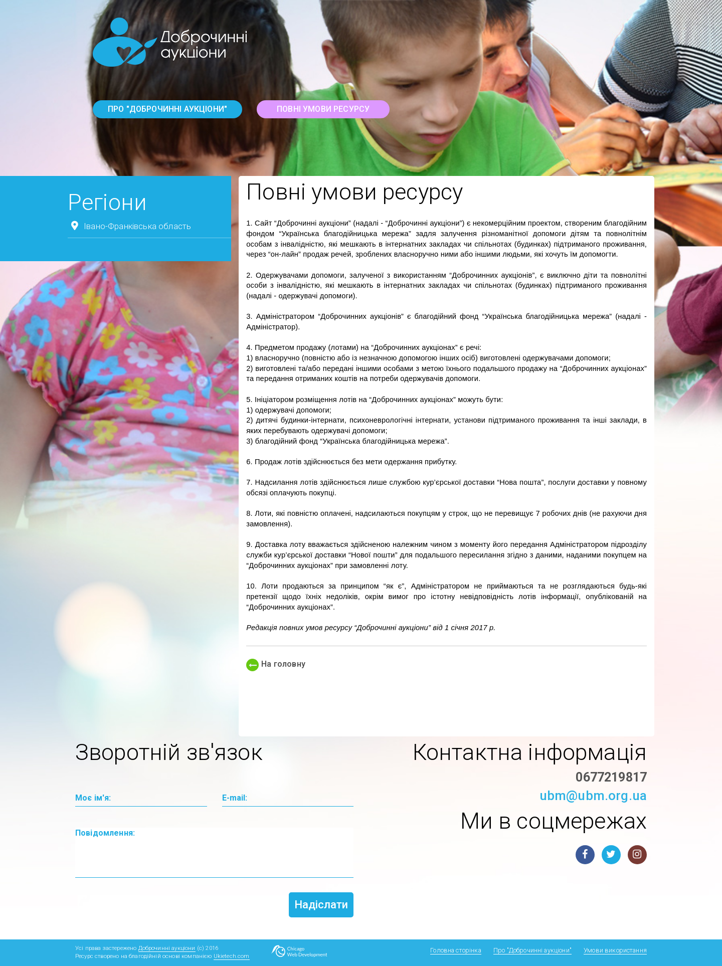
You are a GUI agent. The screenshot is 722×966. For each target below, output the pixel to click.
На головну (275, 664)
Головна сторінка (455, 950)
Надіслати (321, 904)
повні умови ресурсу (323, 109)
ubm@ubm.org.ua (593, 795)
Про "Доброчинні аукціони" (167, 109)
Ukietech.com (232, 956)
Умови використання (615, 950)
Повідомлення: (105, 833)
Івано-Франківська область (129, 226)
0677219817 (611, 777)
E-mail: (235, 798)
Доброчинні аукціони (167, 948)
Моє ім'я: (93, 798)
